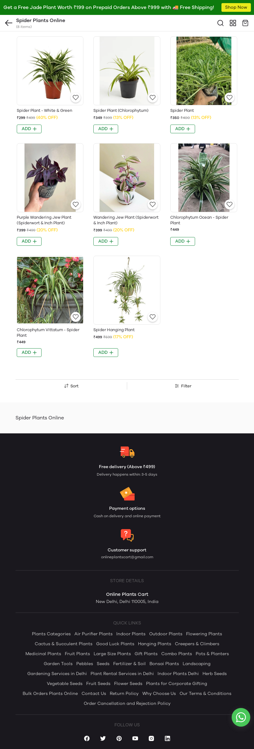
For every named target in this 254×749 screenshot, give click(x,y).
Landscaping (197, 663)
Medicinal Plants (43, 653)
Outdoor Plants (165, 634)
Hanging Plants (154, 643)
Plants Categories (51, 634)
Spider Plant (182, 110)
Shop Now (236, 7)
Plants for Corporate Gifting (176, 683)
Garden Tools (58, 663)
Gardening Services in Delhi (57, 673)
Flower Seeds (128, 683)
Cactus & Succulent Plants (63, 643)
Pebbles (84, 663)
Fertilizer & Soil (129, 663)
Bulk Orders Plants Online (50, 693)
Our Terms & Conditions (205, 693)
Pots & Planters (212, 653)
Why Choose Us (159, 693)
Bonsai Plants (164, 663)
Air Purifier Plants (93, 634)
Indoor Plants (130, 634)
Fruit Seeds (98, 683)
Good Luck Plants (115, 643)
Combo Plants (176, 653)
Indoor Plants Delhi (178, 673)
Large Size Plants (112, 653)
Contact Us (94, 693)
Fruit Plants (77, 653)
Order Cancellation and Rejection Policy (127, 703)
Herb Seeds (215, 673)
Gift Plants (146, 653)
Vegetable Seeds (64, 683)
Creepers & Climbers (197, 643)
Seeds (103, 663)
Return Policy (124, 693)
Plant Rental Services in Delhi (122, 673)
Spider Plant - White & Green (44, 110)
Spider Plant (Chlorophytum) (121, 110)
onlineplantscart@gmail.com (127, 557)
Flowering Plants (204, 634)
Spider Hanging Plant (114, 329)
